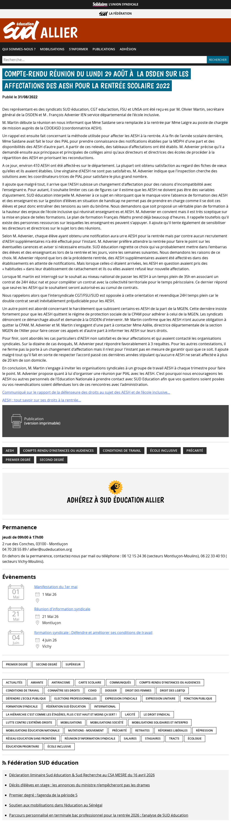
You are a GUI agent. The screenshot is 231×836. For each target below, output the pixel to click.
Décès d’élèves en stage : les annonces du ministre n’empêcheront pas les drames (79, 786)
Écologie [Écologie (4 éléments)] (195, 739)
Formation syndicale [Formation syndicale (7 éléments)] (22, 707)
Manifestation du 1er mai (55, 587)
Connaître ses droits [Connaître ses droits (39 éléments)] (64, 691)
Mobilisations (52, 50)
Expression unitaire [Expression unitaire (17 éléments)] (160, 699)
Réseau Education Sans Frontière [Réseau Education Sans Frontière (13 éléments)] (31, 739)
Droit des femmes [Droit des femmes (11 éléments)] (138, 691)
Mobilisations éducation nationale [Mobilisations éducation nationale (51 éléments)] (33, 731)
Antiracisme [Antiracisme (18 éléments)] (61, 683)
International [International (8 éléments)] (105, 707)
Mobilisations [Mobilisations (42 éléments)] (71, 723)
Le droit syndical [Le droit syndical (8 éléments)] (157, 715)
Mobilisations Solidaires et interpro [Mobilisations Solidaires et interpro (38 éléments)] (160, 723)
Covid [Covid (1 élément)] (92, 691)
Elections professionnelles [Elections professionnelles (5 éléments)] (75, 699)
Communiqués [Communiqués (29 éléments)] (120, 683)
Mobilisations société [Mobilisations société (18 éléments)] (106, 723)
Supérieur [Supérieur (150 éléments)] (73, 665)
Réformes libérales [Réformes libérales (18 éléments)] (173, 731)
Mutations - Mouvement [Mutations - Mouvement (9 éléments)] (86, 731)
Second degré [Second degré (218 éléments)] (46, 665)
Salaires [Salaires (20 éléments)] (130, 739)
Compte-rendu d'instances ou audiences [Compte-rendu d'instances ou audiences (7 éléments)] (169, 683)
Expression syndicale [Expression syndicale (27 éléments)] (121, 699)
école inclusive (163, 451)
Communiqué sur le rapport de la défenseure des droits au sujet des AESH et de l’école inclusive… (86, 393)
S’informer (78, 50)
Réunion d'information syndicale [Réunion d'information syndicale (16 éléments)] (90, 739)
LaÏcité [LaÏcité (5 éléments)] (130, 715)
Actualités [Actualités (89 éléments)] (14, 683)
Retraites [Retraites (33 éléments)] (142, 731)
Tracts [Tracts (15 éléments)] (174, 739)
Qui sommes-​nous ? (18, 50)
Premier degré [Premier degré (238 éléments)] (17, 665)
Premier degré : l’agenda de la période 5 (43, 796)
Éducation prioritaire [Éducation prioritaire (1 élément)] (22, 747)
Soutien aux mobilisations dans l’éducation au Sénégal (55, 806)
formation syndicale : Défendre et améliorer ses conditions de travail (93, 633)
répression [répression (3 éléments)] (204, 731)
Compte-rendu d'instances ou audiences (58, 451)
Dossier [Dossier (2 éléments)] (111, 691)
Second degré (52, 461)
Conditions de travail (122, 451)
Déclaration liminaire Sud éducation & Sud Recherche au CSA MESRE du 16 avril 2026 (82, 776)
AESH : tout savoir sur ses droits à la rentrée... (41, 401)
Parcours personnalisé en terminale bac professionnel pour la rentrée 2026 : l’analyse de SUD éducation (98, 816)
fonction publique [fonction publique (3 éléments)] (198, 699)
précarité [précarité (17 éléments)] (119, 731)
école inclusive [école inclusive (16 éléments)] (59, 747)
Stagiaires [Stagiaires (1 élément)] (153, 739)
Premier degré (18, 461)
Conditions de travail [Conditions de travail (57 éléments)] (22, 691)
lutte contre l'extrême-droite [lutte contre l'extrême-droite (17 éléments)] (29, 723)
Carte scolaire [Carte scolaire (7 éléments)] (90, 683)
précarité (194, 451)
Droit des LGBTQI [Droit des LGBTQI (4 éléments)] (172, 691)
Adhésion (128, 50)
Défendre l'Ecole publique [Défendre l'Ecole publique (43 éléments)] (26, 699)
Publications (104, 50)
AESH (10, 451)
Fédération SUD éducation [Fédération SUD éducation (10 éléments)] (66, 707)
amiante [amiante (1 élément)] (37, 683)
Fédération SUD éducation (43, 764)
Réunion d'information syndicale (62, 610)
